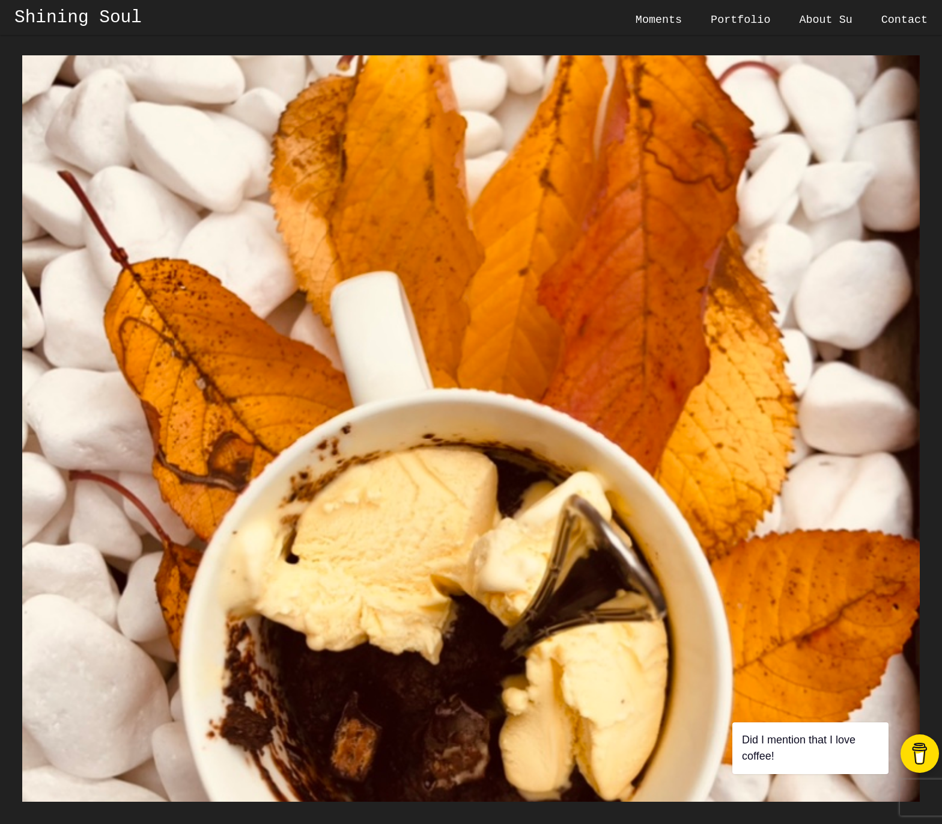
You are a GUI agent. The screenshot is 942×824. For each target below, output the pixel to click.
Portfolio (740, 20)
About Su (825, 20)
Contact (904, 20)
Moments (659, 20)
